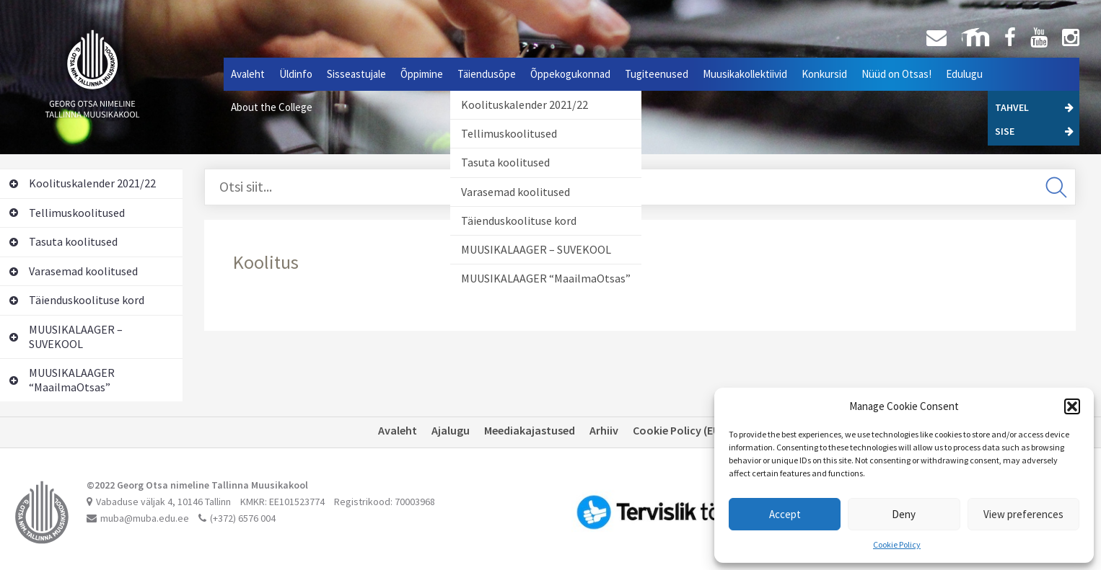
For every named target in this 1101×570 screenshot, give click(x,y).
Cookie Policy (897, 544)
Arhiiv (603, 430)
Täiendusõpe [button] (486, 74)
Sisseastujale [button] (356, 74)
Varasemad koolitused (515, 191)
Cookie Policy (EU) (678, 430)
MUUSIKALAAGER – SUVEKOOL (536, 249)
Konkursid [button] (824, 74)
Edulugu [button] (964, 74)
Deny (904, 514)
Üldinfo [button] (295, 74)
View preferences (1023, 514)
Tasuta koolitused (505, 162)
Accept (785, 514)
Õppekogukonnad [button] (570, 74)
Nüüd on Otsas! (896, 74)
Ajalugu (450, 430)
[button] (1072, 406)
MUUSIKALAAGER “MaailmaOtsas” (546, 278)
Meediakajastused (529, 430)
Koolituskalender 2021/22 (524, 104)
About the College (271, 107)
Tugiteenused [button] (656, 74)
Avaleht (248, 74)
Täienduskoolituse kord (518, 220)
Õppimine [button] (421, 74)
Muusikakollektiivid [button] (745, 74)
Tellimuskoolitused (509, 133)
